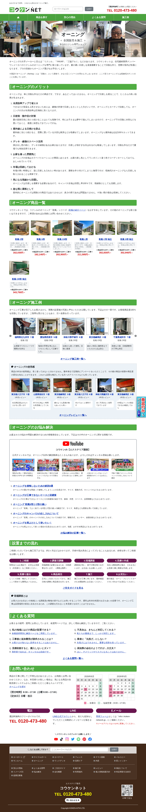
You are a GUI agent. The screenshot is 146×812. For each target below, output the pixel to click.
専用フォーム (102, 716)
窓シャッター (121, 761)
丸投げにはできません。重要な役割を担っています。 (101, 642)
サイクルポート (40, 757)
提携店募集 (17, 775)
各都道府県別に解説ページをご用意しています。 (34, 633)
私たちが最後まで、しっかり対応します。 (96, 633)
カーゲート (59, 757)
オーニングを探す (17, 686)
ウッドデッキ (59, 761)
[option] (24, 334)
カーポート (17, 757)
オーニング (38, 761)
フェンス (78, 757)
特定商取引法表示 (123, 772)
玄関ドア (78, 761)
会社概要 (58, 772)
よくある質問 (99, 17)
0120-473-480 (122, 10)
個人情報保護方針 (103, 772)
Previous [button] (10, 336)
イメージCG (18, 772)
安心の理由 (69, 17)
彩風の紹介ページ (77, 210)
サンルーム (17, 761)
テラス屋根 (100, 757)
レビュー (99, 768)
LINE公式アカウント (62, 716)
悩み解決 (37, 772)
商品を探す (41, 17)
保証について (121, 768)
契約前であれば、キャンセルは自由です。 (31, 652)
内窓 (97, 761)
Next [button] (135, 336)
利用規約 (78, 772)
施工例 (125, 17)
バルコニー (120, 757)
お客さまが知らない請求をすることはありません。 (35, 642)
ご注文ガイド (59, 768)
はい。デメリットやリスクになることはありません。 (101, 652)
